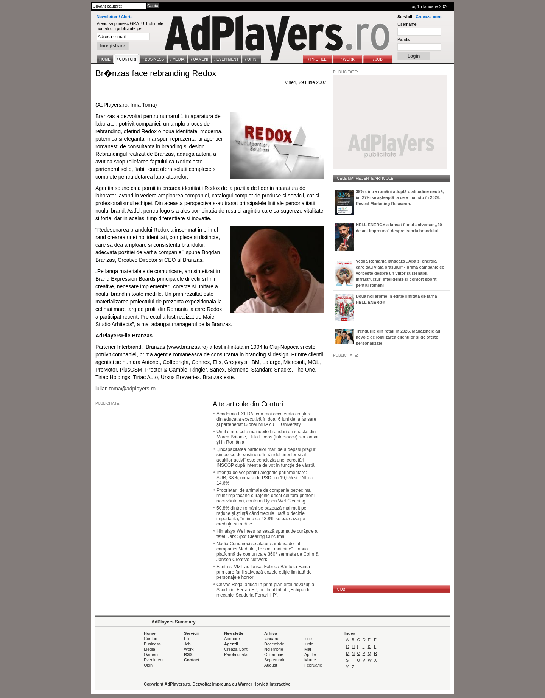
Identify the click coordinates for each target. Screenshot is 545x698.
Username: (407, 24)
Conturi (150, 638)
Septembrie (274, 660)
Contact (191, 660)
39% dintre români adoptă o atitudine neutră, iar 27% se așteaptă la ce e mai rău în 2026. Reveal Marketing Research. (400, 197)
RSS (188, 654)
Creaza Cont (236, 649)
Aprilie (310, 654)
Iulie (308, 638)
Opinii (149, 665)
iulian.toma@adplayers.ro (125, 389)
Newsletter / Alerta (115, 16)
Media (149, 649)
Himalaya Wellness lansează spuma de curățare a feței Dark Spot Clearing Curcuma (267, 534)
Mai (307, 649)
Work (188, 649)
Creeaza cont (428, 16)
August (270, 665)
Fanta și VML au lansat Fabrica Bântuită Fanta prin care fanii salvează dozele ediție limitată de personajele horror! (263, 572)
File (187, 638)
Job (187, 644)
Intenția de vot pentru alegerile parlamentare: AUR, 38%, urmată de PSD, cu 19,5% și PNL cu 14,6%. (264, 478)
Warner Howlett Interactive (264, 684)
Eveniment (154, 660)
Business (152, 644)
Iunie (308, 644)
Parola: (404, 39)
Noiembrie (273, 649)
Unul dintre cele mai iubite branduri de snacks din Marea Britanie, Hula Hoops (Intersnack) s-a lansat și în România (267, 437)
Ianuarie (271, 638)
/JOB (341, 589)
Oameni (151, 654)
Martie (310, 660)
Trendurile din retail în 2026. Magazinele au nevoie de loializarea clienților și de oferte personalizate (398, 337)
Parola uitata (236, 654)
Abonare (232, 638)
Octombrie (273, 654)
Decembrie (274, 644)
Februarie (313, 665)
